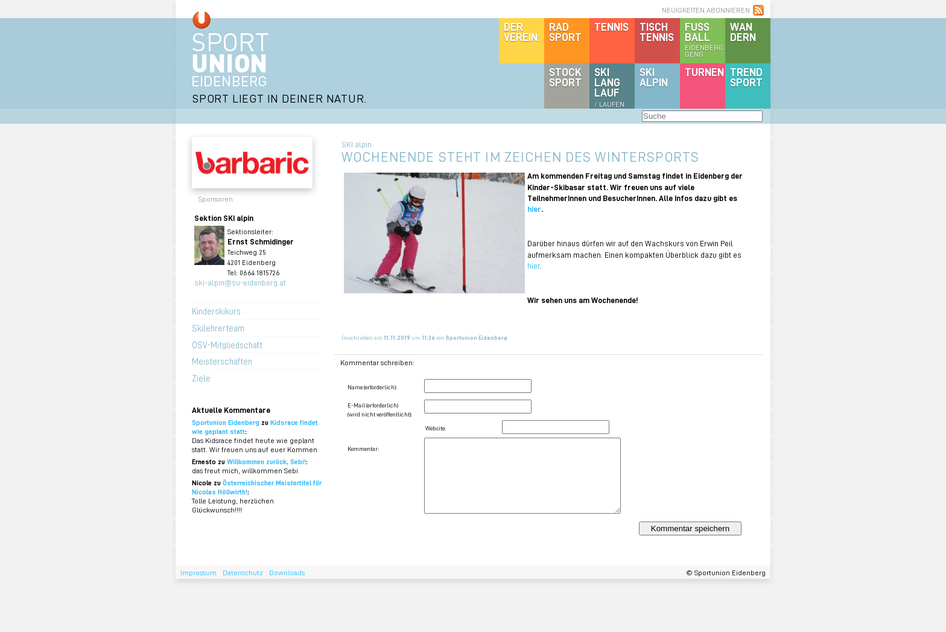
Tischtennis (657, 31)
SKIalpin (654, 77)
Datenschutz (243, 572)
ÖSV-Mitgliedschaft (227, 344)
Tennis (611, 26)
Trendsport (746, 77)
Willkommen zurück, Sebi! (266, 461)
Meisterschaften (222, 361)
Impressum (198, 572)
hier (534, 208)
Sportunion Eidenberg (225, 422)
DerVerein (521, 31)
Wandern (743, 31)
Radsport (565, 31)
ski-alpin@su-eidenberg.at (240, 282)
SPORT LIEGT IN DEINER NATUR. (279, 98)
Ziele (201, 377)
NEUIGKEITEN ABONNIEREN (706, 9)
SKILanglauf (609, 87)
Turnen (704, 71)
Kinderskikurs (216, 310)
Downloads (287, 572)
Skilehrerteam (218, 327)
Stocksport (565, 77)
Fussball (705, 39)
